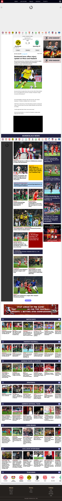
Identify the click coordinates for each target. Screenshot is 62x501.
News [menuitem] (16, 1)
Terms (31, 488)
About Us (11, 488)
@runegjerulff (24, 52)
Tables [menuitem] (31, 1)
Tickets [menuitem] (45, 1)
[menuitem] (7, 1)
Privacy (31, 490)
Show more (28, 298)
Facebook (51, 490)
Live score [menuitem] (23, 1)
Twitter (51, 488)
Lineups (18, 48)
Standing (28, 48)
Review (37, 48)
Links (51, 493)
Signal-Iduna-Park (28, 36)
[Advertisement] (31, 20)
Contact (11, 490)
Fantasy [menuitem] (38, 1)
